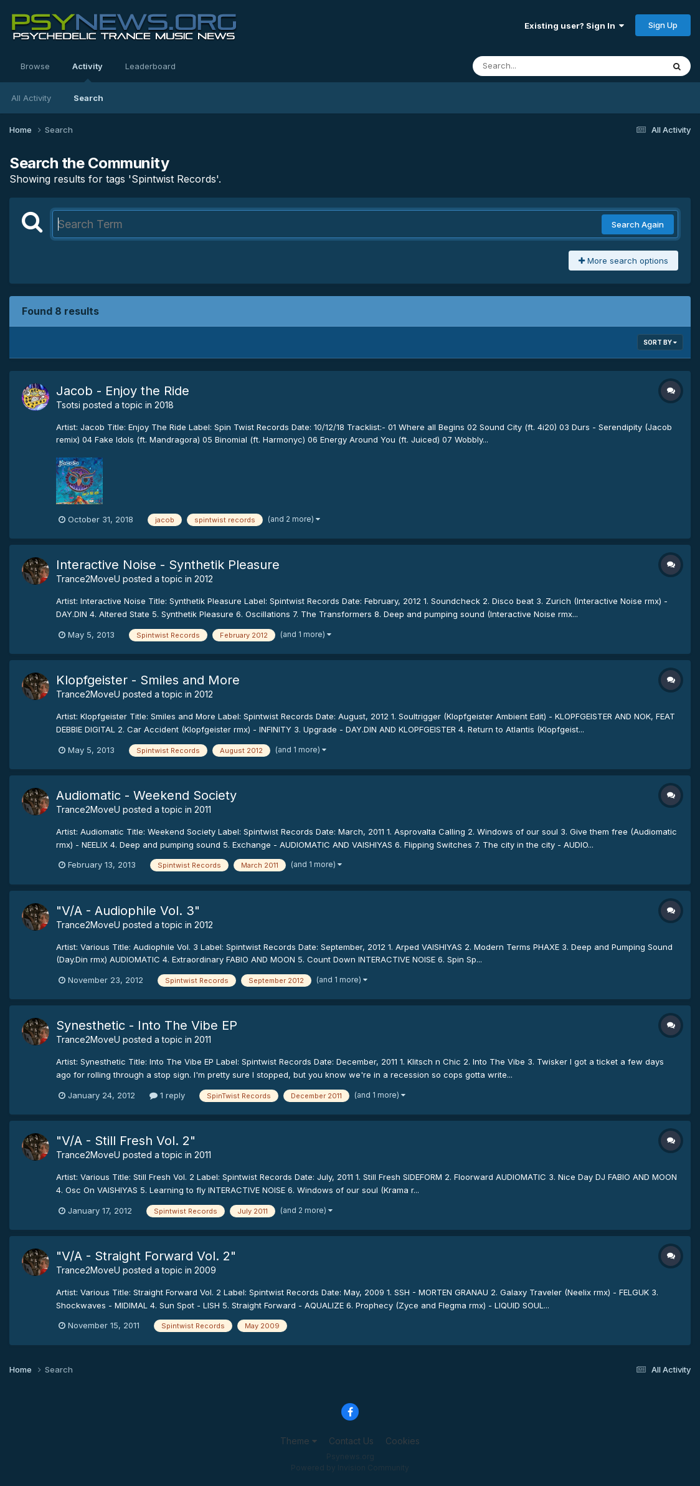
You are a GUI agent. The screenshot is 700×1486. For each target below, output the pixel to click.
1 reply (167, 1095)
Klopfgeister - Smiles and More (148, 680)
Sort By (660, 342)
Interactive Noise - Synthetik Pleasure (168, 564)
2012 (203, 578)
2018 (164, 405)
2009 (205, 1270)
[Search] (534, 66)
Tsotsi (68, 405)
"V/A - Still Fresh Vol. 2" (126, 1140)
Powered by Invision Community (350, 1467)
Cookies (402, 1441)
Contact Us (351, 1441)
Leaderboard (150, 66)
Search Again (638, 224)
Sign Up (663, 25)
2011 (202, 809)
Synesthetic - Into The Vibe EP (146, 1025)
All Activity (31, 98)
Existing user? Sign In (574, 26)
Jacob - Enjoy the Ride (122, 390)
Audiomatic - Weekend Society (146, 795)
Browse (35, 66)
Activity (87, 71)
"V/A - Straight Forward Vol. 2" (146, 1256)
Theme (298, 1441)
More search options (623, 261)
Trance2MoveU (88, 578)
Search (88, 98)
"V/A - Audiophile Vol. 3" (128, 910)
